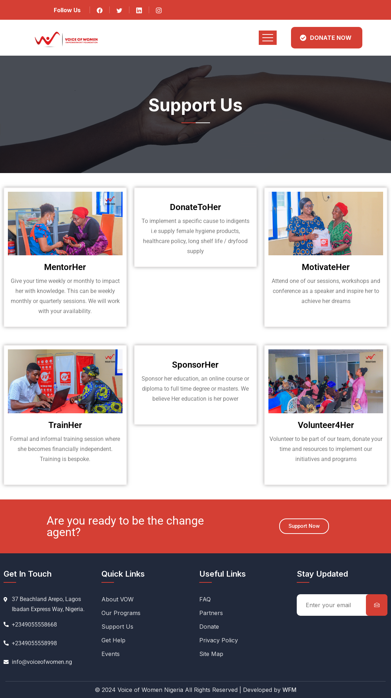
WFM (289, 689)
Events (110, 653)
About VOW (117, 599)
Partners (211, 612)
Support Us (117, 626)
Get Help (113, 640)
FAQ (205, 599)
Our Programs (120, 612)
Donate (209, 626)
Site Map (211, 653)
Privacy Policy (218, 640)
